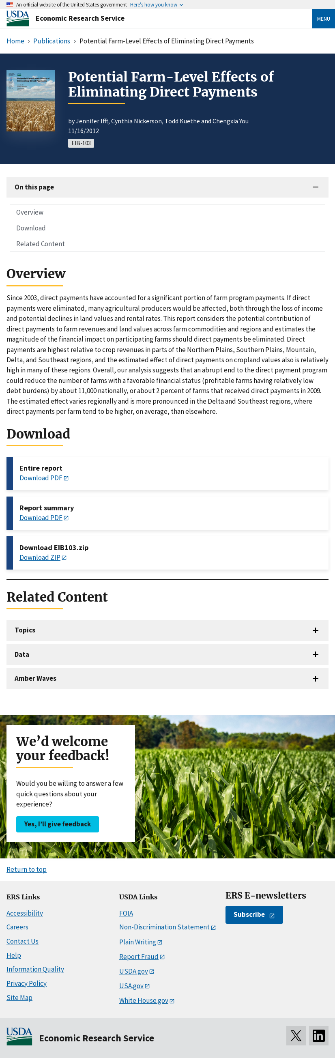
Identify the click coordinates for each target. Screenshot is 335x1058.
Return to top (26, 869)
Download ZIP (39, 557)
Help (13, 955)
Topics (25, 630)
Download (31, 228)
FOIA (126, 913)
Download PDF (40, 477)
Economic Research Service (80, 18)
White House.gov (143, 1000)
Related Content (40, 243)
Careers (17, 927)
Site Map (19, 997)
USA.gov (131, 985)
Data (22, 654)
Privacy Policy (26, 983)
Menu (323, 18)
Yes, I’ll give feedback (57, 823)
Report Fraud (139, 956)
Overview (29, 212)
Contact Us (22, 941)
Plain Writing (137, 942)
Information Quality (35, 969)
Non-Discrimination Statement (164, 927)
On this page (34, 187)
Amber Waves (35, 678)
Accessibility (24, 913)
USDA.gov (133, 971)
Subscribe (249, 914)
